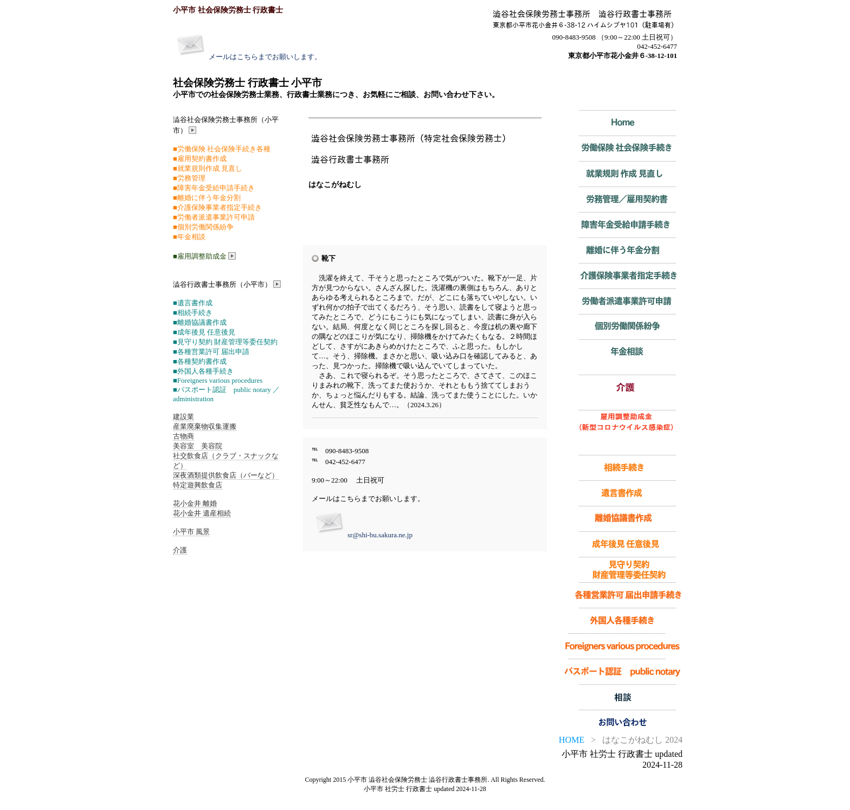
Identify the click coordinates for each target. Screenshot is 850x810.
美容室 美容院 (197, 446)
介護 (180, 550)
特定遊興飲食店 (197, 485)
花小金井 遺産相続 (202, 513)
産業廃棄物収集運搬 (204, 426)
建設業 (183, 417)
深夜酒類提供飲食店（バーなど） (226, 475)
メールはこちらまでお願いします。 (265, 57)
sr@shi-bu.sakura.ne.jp (380, 535)
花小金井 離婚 (195, 503)
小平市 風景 (191, 532)
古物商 (183, 436)
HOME (571, 739)
